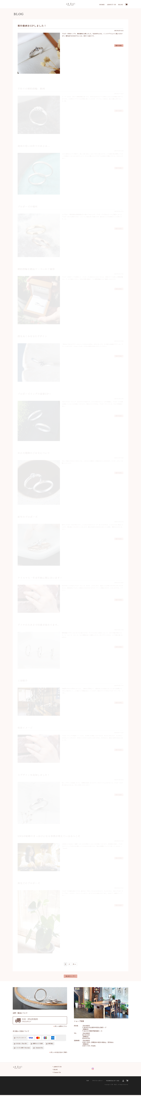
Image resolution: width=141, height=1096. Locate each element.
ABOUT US (111, 4)
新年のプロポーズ (28, 517)
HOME (102, 4)
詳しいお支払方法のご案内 (59, 1053)
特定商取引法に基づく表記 (112, 1081)
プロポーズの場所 (28, 207)
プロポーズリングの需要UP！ (34, 394)
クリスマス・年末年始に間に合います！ (40, 578)
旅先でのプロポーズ (29, 883)
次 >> (74, 964)
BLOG (120, 4)
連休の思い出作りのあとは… (34, 146)
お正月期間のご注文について (34, 453)
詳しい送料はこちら (61, 1027)
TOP (87, 1081)
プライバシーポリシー (97, 1081)
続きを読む (119, 45)
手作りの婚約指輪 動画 (31, 89)
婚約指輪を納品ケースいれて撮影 (36, 269)
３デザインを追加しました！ (34, 775)
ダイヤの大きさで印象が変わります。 (39, 625)
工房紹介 (23, 681)
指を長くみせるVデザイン (32, 336)
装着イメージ (25, 728)
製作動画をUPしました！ (32, 26)
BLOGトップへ (70, 976)
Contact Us (57, 1073)
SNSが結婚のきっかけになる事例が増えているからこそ (49, 836)
